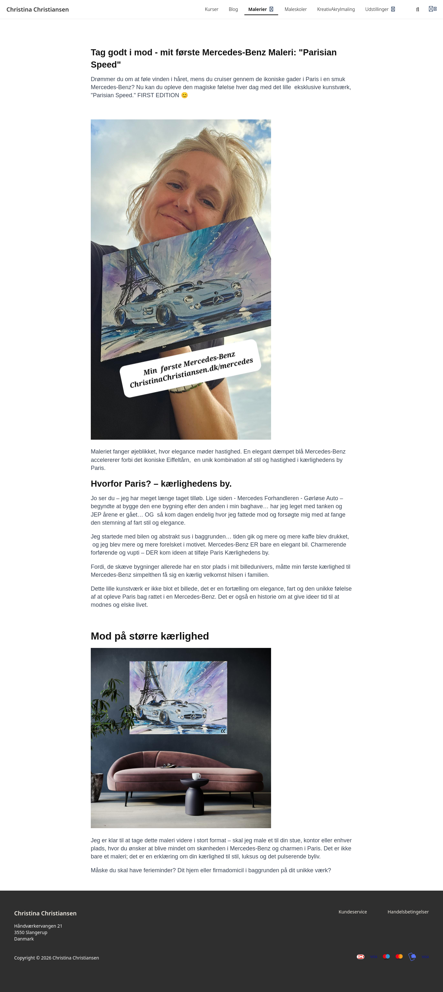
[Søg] (418, 9)
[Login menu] (433, 9)
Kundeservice (353, 912)
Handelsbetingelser (408, 912)
